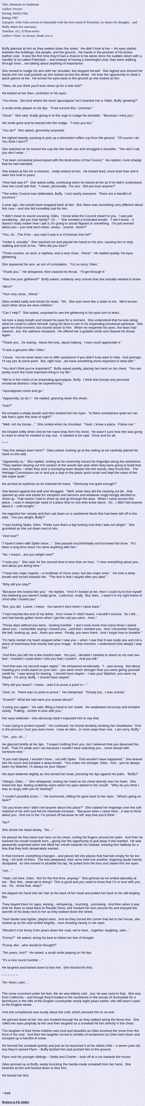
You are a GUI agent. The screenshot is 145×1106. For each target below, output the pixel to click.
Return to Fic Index (15, 1102)
